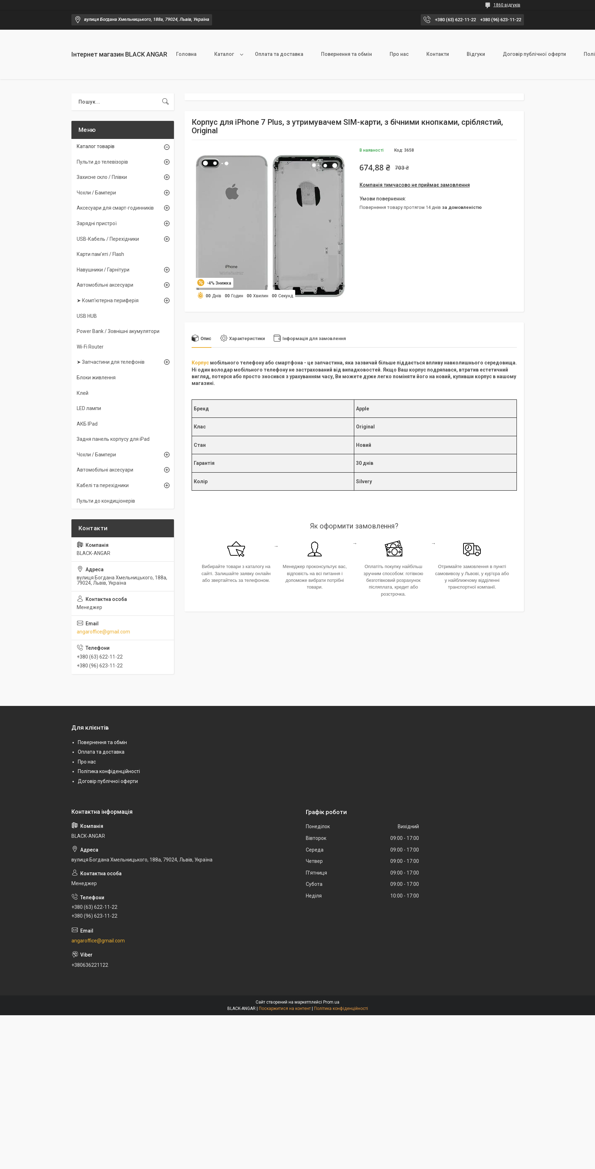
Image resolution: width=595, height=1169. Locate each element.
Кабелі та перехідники (103, 485)
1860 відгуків (507, 4)
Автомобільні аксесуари (105, 285)
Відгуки (476, 54)
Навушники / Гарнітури (103, 270)
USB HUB (87, 316)
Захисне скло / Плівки (102, 177)
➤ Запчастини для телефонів (111, 362)
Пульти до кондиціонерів (106, 501)
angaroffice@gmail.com (103, 632)
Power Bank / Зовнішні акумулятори (118, 331)
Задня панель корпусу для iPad (113, 439)
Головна (186, 54)
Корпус (200, 363)
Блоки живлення (96, 377)
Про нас (399, 54)
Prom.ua (331, 1002)
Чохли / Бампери (96, 192)
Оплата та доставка (279, 54)
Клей (82, 393)
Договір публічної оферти (534, 54)
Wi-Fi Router (90, 347)
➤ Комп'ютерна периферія (108, 300)
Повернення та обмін (346, 54)
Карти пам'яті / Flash (100, 254)
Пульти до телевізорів (102, 162)
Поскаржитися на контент (285, 1008)
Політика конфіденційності (109, 771)
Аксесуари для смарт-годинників (115, 208)
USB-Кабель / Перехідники (108, 239)
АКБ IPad (87, 424)
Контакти (437, 54)
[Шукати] (165, 101)
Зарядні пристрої (97, 223)
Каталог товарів (96, 146)
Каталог (224, 54)
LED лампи (89, 408)
